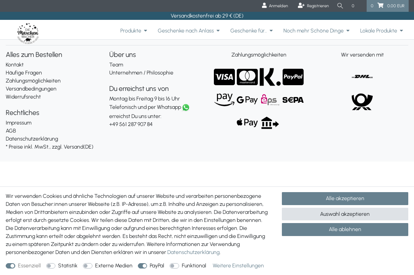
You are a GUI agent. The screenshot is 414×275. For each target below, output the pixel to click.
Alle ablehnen (345, 229)
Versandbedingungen (31, 89)
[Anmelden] (274, 6)
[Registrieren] (312, 6)
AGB (11, 131)
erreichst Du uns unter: (155, 116)
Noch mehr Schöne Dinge (313, 31)
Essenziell (29, 265)
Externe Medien (114, 265)
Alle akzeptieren (345, 198)
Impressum (18, 123)
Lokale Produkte (378, 31)
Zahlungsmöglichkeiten (33, 81)
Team (116, 64)
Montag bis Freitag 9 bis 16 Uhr (144, 98)
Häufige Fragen (24, 73)
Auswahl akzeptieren (345, 214)
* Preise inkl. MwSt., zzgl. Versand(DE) (50, 147)
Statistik (68, 265)
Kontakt (15, 64)
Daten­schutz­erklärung (193, 252)
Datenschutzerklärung (32, 139)
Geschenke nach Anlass (186, 31)
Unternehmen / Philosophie (141, 73)
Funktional (194, 265)
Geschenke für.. (248, 31)
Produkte (130, 31)
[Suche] (340, 6)
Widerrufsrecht (23, 97)
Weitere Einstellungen (238, 265)
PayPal (157, 265)
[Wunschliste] (357, 6)
